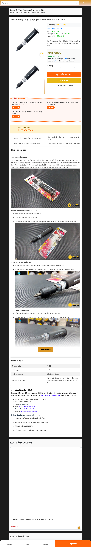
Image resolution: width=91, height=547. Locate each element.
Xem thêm (45, 350)
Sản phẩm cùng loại (21, 443)
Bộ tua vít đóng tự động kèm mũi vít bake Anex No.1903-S (32, 519)
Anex (57, 34)
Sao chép (16, 107)
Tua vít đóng (54, 31)
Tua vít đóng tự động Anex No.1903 (32, 10)
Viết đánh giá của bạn (54, 29)
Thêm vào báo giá (64, 86)
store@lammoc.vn (25, 402)
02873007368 (25, 130)
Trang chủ (13, 10)
